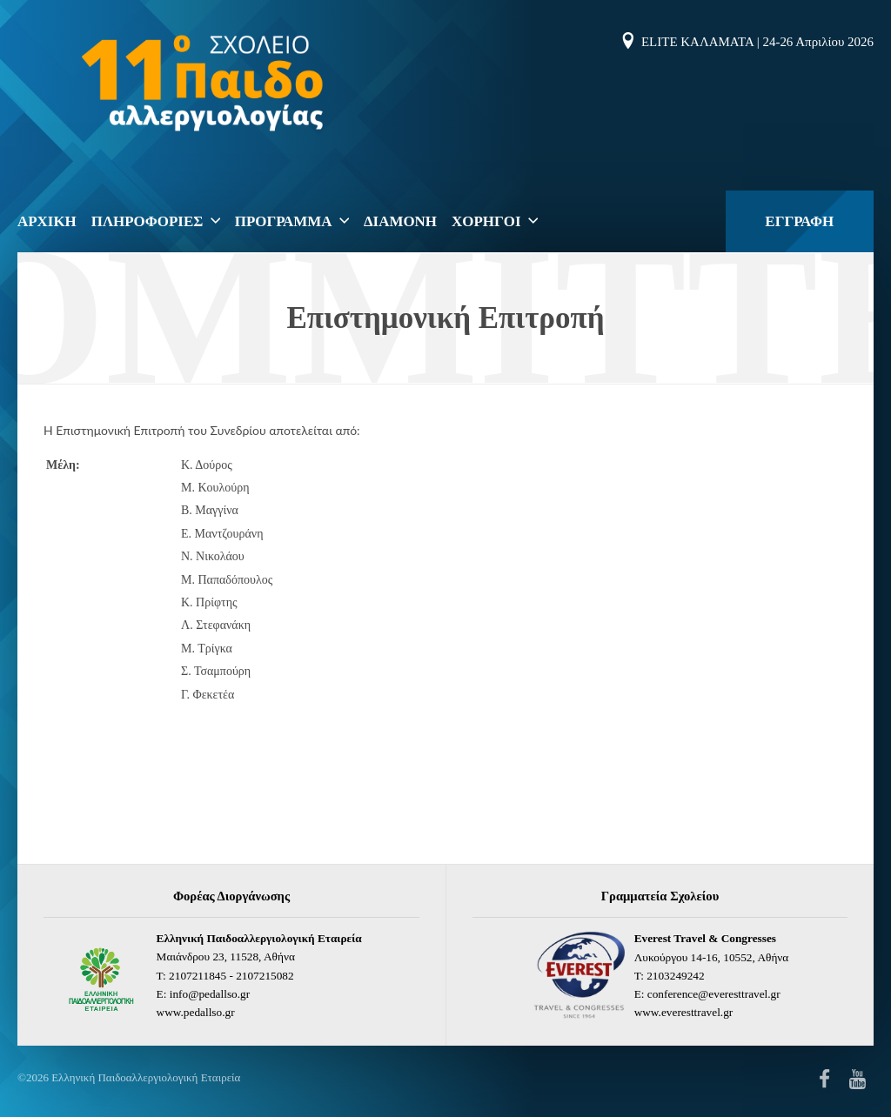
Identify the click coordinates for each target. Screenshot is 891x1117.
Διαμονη (400, 221)
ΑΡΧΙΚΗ (47, 221)
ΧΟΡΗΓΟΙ (486, 221)
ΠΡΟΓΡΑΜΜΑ (283, 221)
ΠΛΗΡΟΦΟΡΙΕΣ (147, 221)
